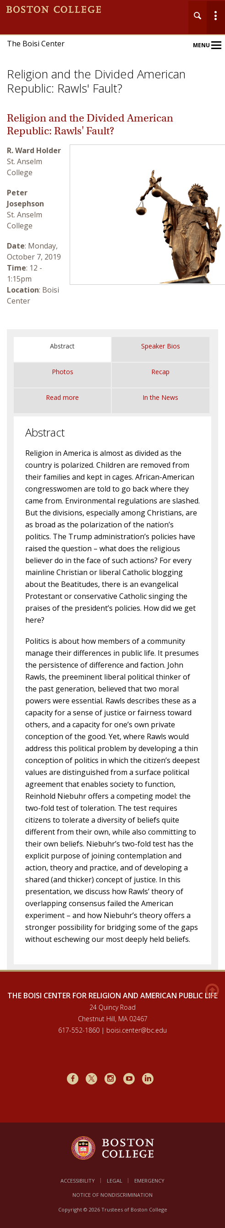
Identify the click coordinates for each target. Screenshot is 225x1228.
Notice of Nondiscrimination (112, 1194)
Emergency (149, 1180)
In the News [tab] (160, 397)
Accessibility (77, 1180)
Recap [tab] (160, 371)
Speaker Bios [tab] (160, 346)
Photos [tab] (62, 371)
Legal (114, 1180)
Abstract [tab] (62, 346)
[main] (112, 546)
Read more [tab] (62, 397)
